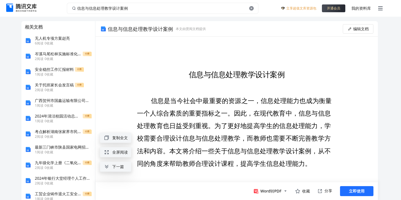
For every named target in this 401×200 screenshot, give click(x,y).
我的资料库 (361, 8)
